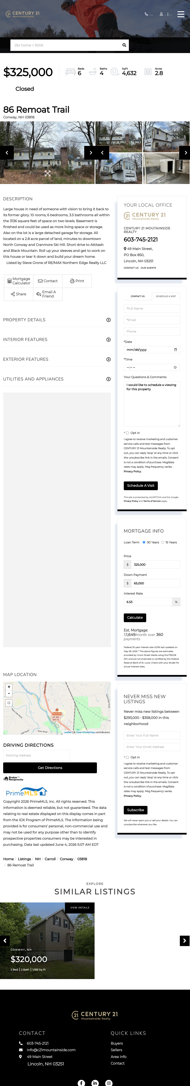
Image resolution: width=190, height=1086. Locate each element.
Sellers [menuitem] (122, 1049)
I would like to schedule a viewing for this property (152, 404)
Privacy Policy (132, 471)
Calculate (135, 618)
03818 (82, 847)
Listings (24, 847)
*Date (128, 342)
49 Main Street (41, 1061)
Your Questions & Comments (145, 377)
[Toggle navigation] (180, 14)
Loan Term (131, 542)
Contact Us (131, 268)
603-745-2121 (127, 14)
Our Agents (148, 268)
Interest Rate (133, 593)
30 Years (151, 542)
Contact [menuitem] (124, 1065)
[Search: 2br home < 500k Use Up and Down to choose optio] (65, 45)
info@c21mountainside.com (52, 1049)
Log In (154, 14)
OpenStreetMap (85, 732)
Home (8, 847)
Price (127, 556)
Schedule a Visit (166, 296)
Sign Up (165, 14)
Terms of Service (152, 501)
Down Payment (135, 575)
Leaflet (68, 732)
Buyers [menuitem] (123, 1041)
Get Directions (91, 755)
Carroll (50, 847)
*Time (128, 359)
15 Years (169, 542)
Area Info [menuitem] (125, 1057)
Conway (66, 847)
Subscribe (135, 810)
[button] (124, 45)
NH (38, 847)
